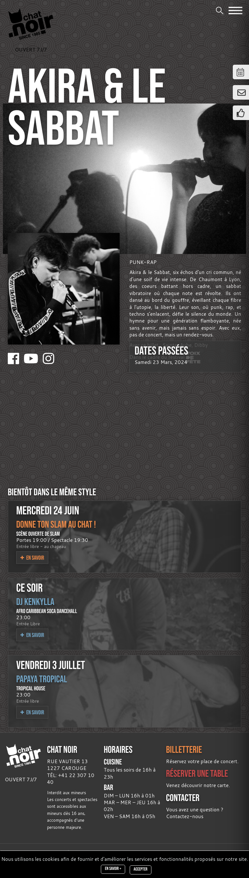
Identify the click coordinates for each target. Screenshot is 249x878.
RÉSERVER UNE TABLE (197, 773)
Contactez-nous (184, 816)
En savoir (32, 557)
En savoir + (113, 868)
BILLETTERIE (184, 749)
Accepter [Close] (140, 869)
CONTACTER (182, 797)
